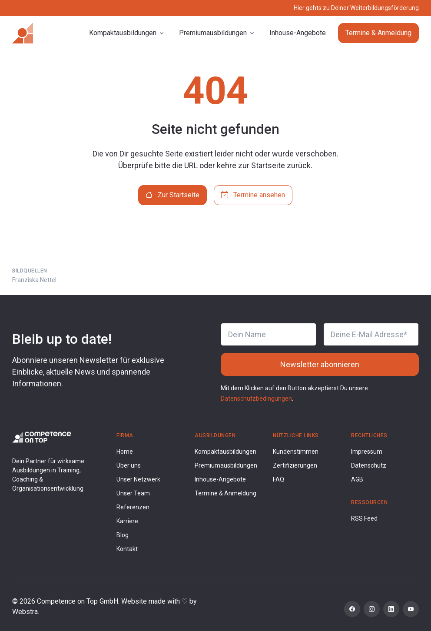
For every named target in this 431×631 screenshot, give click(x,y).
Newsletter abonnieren (319, 364)
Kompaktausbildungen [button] (122, 33)
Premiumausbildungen (226, 465)
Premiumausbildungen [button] (213, 33)
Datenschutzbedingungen (256, 398)
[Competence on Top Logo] (41, 436)
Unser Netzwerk (138, 479)
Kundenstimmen (295, 451)
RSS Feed (364, 518)
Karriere (127, 521)
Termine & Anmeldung (378, 33)
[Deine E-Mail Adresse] (371, 334)
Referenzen (132, 507)
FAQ (278, 479)
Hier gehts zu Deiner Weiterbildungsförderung (356, 7)
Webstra (25, 612)
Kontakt (127, 548)
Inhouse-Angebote (297, 33)
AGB (357, 479)
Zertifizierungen (295, 465)
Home (124, 451)
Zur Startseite (172, 195)
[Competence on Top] (22, 33)
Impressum (366, 451)
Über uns (128, 465)
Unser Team (133, 493)
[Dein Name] (268, 334)
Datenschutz (368, 465)
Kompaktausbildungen (225, 451)
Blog (122, 534)
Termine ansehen (253, 195)
